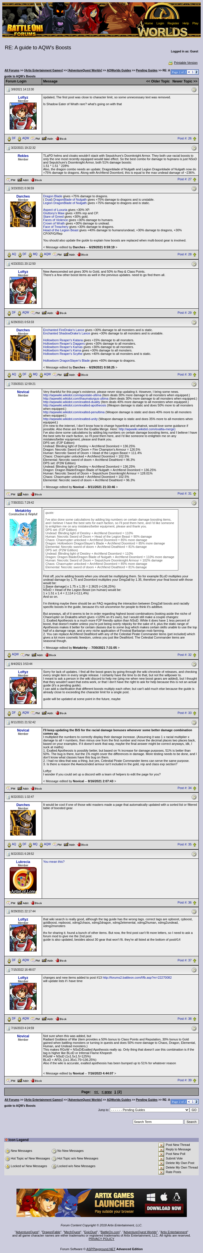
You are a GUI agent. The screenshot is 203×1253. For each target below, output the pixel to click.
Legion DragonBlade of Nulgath (65, 203)
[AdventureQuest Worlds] (85, 70)
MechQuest (72, 1232)
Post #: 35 (184, 844)
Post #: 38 (184, 1019)
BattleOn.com (110, 1232)
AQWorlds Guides (119, 70)
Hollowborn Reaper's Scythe (62, 353)
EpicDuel (90, 1232)
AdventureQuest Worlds (140, 1232)
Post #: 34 (184, 788)
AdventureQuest (27, 1232)
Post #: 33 (184, 713)
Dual (48, 199)
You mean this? (53, 861)
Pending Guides (147, 70)
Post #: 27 (184, 179)
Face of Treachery (55, 226)
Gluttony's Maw (53, 213)
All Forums (12, 70)
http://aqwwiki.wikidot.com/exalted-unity (70, 419)
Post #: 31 (184, 493)
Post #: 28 (184, 254)
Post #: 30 (184, 374)
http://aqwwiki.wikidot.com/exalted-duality (71, 402)
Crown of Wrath (54, 223)
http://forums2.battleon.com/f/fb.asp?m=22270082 (137, 977)
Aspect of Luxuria (55, 209)
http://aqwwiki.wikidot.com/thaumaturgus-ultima (75, 398)
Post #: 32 (184, 654)
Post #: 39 (184, 1080)
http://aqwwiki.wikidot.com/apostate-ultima (72, 395)
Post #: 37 (184, 960)
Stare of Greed (53, 216)
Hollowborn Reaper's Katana (63, 340)
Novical (23, 392)
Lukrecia (23, 862)
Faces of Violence (55, 220)
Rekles (23, 156)
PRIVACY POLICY (101, 1239)
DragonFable (51, 1232)
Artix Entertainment (174, 1232)
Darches (23, 196)
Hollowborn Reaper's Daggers (64, 343)
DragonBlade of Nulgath (70, 199)
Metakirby (23, 511)
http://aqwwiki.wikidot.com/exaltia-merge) (147, 429)
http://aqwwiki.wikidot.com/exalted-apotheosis (74, 405)
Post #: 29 (184, 312)
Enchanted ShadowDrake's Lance (66, 333)
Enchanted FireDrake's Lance (63, 330)
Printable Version (183, 62)
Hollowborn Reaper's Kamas (63, 347)
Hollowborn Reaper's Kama (62, 350)
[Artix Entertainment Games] (43, 70)
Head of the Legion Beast (60, 230)
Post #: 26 (184, 138)
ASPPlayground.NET (101, 1249)
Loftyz (23, 97)
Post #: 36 (184, 902)
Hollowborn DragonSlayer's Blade (66, 360)
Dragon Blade (52, 196)
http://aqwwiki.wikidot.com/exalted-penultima (73, 412)
